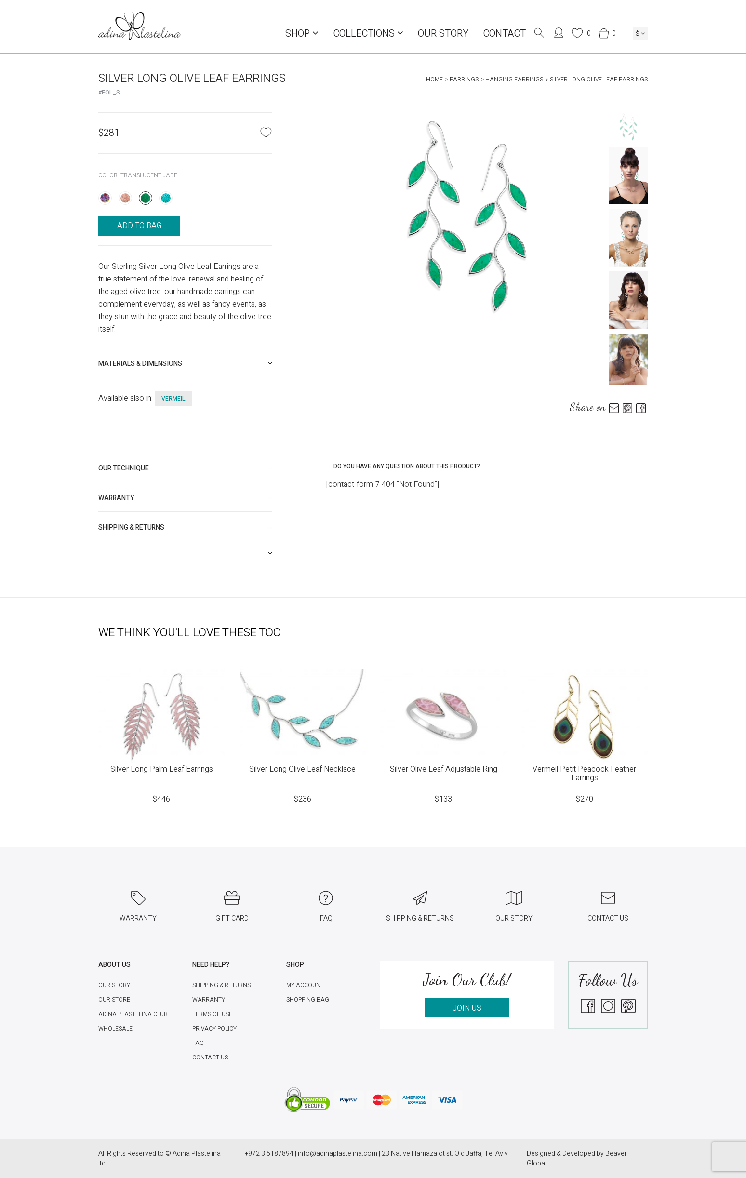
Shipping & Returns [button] (131, 527)
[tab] (185, 363)
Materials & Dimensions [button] (140, 364)
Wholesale (115, 1028)
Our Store (114, 999)
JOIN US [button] (467, 1008)
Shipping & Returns (221, 985)
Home (434, 79)
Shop (302, 33)
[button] (185, 553)
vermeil (173, 398)
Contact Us (210, 1057)
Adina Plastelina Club (133, 1014)
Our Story (443, 33)
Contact (504, 33)
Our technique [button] (123, 468)
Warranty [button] (116, 498)
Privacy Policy (214, 1028)
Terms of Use (212, 1014)
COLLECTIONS (368, 33)
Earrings (464, 79)
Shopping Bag (307, 999)
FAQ (198, 1043)
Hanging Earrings (514, 79)
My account (305, 985)
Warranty (208, 999)
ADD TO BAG (139, 225)
